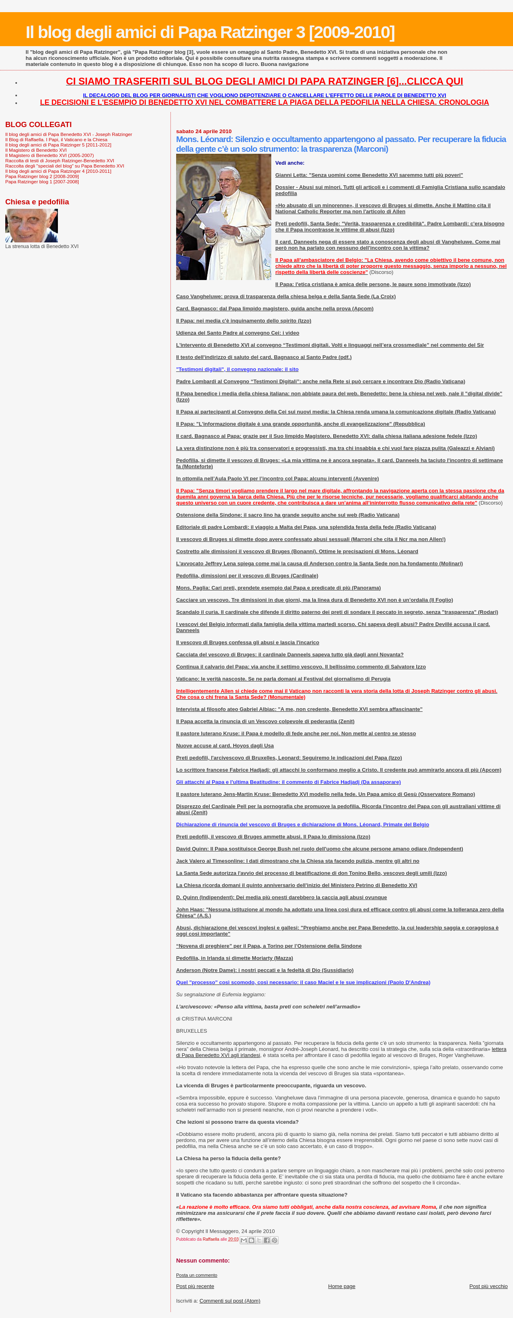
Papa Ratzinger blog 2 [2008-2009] (42, 176)
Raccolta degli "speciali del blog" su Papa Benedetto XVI (64, 165)
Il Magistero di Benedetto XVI (36, 150)
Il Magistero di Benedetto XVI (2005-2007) (49, 155)
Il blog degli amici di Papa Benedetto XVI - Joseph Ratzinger (68, 134)
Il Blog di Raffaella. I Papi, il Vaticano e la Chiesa (56, 139)
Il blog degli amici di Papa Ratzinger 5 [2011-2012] (58, 144)
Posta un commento (196, 1275)
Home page (341, 1286)
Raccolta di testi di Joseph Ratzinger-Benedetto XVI (59, 160)
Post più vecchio (488, 1286)
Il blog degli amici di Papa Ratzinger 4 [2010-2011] (58, 171)
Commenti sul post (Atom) (230, 1301)
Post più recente (195, 1286)
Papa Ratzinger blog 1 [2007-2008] (42, 181)
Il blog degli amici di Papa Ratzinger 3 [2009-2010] (210, 32)
